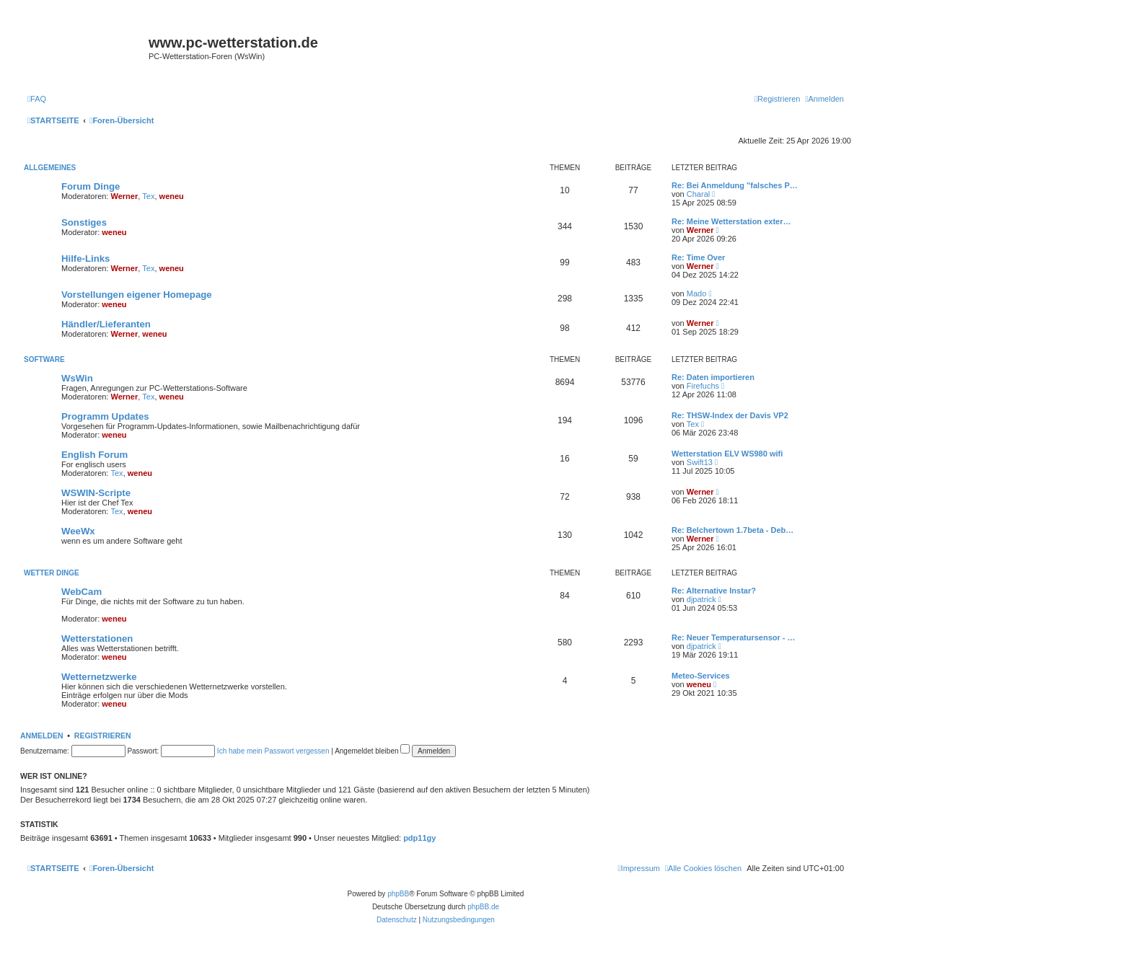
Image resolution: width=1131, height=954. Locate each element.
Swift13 (700, 462)
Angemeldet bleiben (372, 751)
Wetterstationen (97, 638)
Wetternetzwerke (99, 676)
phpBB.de (483, 907)
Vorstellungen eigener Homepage (136, 294)
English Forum (94, 454)
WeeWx (78, 531)
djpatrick (701, 599)
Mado (697, 293)
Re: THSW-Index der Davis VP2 (730, 415)
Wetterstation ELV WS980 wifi (727, 453)
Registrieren (102, 735)
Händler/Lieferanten (106, 324)
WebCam (81, 591)
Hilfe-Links (85, 258)
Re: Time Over (698, 257)
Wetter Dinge (51, 573)
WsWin (77, 378)
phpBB (398, 894)
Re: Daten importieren (713, 377)
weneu (171, 196)
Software (44, 359)
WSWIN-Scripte (96, 492)
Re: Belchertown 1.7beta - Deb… (732, 530)
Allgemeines (50, 168)
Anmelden (41, 735)
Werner (124, 196)
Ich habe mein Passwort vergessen (273, 751)
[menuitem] (36, 98)
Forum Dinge (90, 186)
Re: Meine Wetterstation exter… (731, 221)
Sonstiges (84, 222)
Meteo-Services (701, 675)
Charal (698, 194)
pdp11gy (419, 838)
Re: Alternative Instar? (714, 590)
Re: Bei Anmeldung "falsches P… (735, 185)
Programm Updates (105, 416)
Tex (148, 196)
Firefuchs (703, 385)
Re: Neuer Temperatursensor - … (734, 637)
